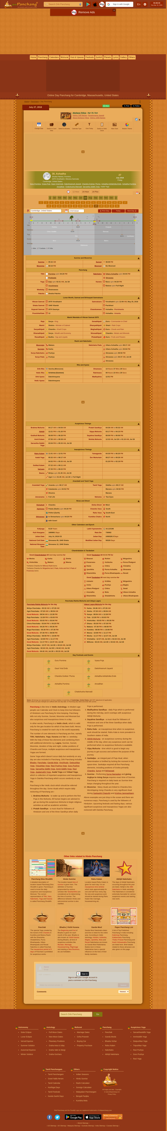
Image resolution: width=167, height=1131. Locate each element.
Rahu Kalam (39, 454)
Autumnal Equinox (28, 1050)
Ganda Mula (52, 762)
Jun (80, 198)
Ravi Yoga (137, 1059)
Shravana (109, 278)
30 (112, 206)
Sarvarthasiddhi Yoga (141, 1032)
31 (117, 206)
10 (88, 203)
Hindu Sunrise (82, 1079)
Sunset (98, 262)
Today (118, 211)
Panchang (42, 57)
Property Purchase (84, 1045)
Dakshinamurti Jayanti (72, 184)
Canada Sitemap (112, 1126)
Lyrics (115, 57)
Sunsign (41, 349)
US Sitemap (52, 1126)
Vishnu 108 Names (80, 115)
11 (93, 203)
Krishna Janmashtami (124, 793)
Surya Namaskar (113, 774)
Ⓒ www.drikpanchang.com (112, 1092)
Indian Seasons (82, 1074)
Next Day (131, 211)
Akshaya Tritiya (79, 113)
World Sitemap (83, 1123)
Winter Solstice (27, 1054)
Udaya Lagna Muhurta (93, 604)
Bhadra (33, 762)
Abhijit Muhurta (93, 739)
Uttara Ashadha (112, 274)
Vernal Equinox (27, 1041)
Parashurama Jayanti (96, 115)
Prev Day (104, 211)
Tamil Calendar (54, 1083)
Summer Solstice (28, 1045)
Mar (64, 198)
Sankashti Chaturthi (101, 793)
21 (65, 206)
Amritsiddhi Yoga (140, 1037)
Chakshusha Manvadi (73, 187)
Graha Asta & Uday (57, 1045)
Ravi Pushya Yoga (59, 766)
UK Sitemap (62, 1126)
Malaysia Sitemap (73, 1126)
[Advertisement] (83, 35)
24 (80, 206)
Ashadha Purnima (129, 184)
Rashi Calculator (83, 1083)
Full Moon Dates (55, 1032)
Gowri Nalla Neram (55, 1079)
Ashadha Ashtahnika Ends (111, 184)
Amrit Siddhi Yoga (64, 769)
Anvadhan (60, 187)
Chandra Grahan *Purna (91, 184)
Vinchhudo (64, 762)
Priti (50, 282)
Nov (106, 198)
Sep (95, 198)
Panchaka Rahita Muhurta (37, 604)
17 (125, 203)
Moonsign (40, 345)
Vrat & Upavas (77, 57)
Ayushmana (53, 286)
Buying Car (81, 1041)
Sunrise (41, 262)
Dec (111, 198)
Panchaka (42, 762)
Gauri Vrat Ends (57, 184)
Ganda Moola (110, 1037)
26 (91, 206)
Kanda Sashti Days (56, 1096)
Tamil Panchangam (56, 1074)
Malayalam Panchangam (86, 1092)
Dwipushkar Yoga (140, 1041)
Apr (70, 198)
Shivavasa (40, 517)
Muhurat (64, 57)
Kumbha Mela (81, 1101)
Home (33, 57)
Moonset (98, 266)
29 (107, 206)
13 (104, 203)
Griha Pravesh (83, 1037)
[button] (119, 4)
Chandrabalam (40, 555)
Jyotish (99, 57)
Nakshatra (97, 274)
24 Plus (95, 192)
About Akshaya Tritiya (81, 118)
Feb (59, 198)
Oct (100, 198)
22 (70, 206)
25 (86, 206)
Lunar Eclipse (26, 1037)
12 (99, 203)
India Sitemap (100, 1126)
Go (97, 1014)
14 (109, 203)
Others (132, 57)
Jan (54, 198)
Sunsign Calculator (84, 1087)
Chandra (91, 771)
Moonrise (40, 266)
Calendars (54, 57)
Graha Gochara (55, 1054)
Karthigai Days (54, 1087)
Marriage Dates (83, 1032)
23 (75, 206)
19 (54, 206)
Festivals (89, 57)
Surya (98, 771)
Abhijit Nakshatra (112, 1054)
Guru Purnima (35, 184)
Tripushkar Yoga (43, 766)
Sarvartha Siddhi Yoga (91, 187)
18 (49, 206)
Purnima (51, 274)
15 (114, 203)
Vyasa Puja (46, 184)
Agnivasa (40, 509)
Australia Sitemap (88, 1126)
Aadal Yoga (105, 187)
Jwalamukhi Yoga (43, 772)
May (75, 198)
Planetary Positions (57, 1041)
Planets (107, 57)
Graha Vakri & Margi (57, 1050)
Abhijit (41, 432)
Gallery (123, 57)
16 (120, 203)
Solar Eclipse (26, 1032)
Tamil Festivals (54, 1092)
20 (59, 206)
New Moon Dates (56, 1037)
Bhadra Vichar (111, 1041)
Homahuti (40, 505)
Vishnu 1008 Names (97, 118)
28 (101, 206)
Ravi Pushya (138, 1050)
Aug (90, 198)
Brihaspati (109, 771)
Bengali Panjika (82, 1096)
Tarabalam (96, 555)
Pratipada (52, 278)
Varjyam (41, 469)
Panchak (108, 1032)
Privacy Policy (112, 1094)
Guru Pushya (138, 1054)
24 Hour (85, 192)
